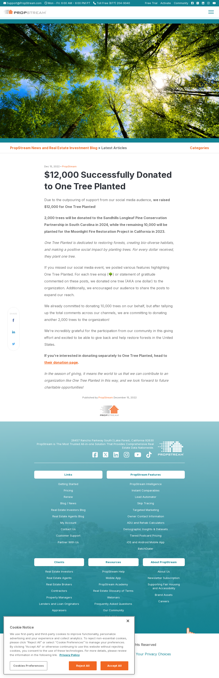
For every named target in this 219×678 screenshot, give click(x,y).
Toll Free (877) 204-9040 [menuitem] (111, 3)
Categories (199, 148)
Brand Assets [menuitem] (164, 597)
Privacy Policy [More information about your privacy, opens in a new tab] (69, 655)
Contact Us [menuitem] (68, 532)
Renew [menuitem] (68, 500)
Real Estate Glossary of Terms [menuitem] (113, 594)
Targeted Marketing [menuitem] (146, 513)
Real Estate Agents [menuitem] (59, 581)
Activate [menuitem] (165, 3)
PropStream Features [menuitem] (145, 477)
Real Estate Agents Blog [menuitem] (68, 519)
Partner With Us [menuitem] (68, 545)
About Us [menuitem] (164, 574)
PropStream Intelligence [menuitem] (146, 487)
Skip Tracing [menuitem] (145, 506)
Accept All (114, 665)
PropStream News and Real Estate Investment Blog (53, 148)
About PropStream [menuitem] (164, 565)
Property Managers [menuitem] (59, 600)
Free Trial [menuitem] (151, 3)
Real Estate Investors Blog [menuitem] (68, 513)
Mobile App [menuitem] (113, 581)
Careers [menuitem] (163, 604)
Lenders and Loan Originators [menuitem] (59, 607)
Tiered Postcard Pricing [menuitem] (145, 538)
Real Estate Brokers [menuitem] (59, 587)
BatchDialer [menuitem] (145, 551)
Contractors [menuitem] (59, 594)
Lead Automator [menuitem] (145, 500)
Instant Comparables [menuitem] (146, 493)
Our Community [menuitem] (113, 613)
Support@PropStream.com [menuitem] (22, 3)
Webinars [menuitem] (113, 600)
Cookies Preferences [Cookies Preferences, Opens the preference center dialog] (28, 665)
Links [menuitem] (68, 477)
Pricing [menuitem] (68, 493)
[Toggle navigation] (211, 12)
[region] (69, 645)
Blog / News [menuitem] (68, 506)
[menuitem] (191, 3)
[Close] (128, 621)
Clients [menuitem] (59, 565)
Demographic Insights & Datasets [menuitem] (145, 532)
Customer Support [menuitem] (68, 538)
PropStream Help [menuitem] (113, 574)
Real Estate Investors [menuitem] (59, 574)
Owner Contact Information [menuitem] (145, 519)
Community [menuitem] (181, 3)
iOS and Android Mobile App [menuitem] (145, 545)
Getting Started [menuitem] (68, 487)
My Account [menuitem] (68, 526)
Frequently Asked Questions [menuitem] (113, 607)
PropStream (69, 166)
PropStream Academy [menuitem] (113, 587)
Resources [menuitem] (113, 565)
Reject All (83, 665)
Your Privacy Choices (153, 654)
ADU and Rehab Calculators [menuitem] (145, 526)
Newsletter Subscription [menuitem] (164, 581)
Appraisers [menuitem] (59, 613)
